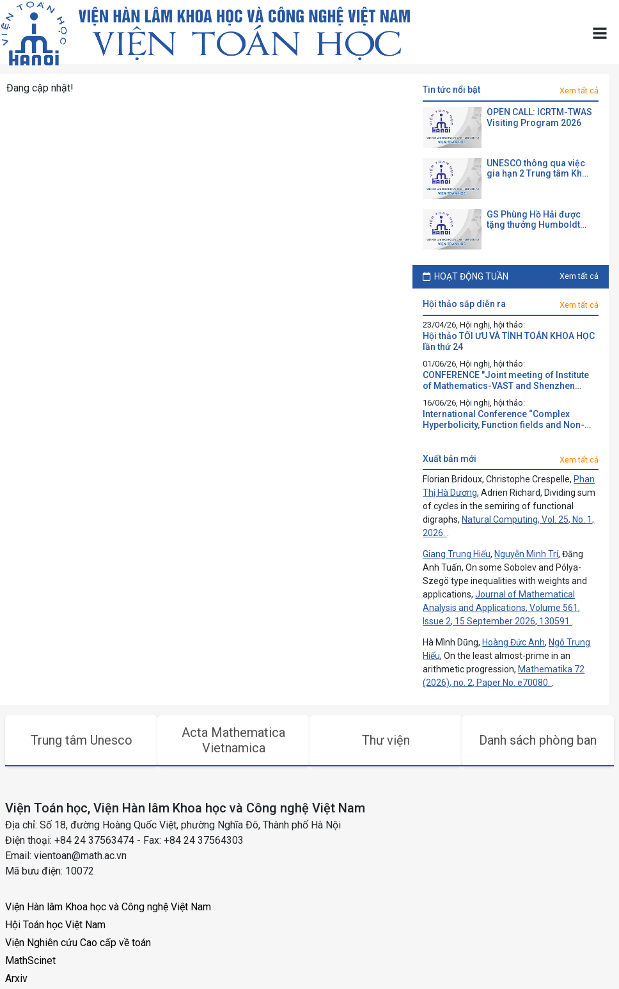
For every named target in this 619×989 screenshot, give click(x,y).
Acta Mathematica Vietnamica (233, 740)
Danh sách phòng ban (538, 740)
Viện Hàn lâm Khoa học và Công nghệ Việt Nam (108, 907)
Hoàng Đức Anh (513, 642)
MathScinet (30, 960)
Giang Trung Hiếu (456, 554)
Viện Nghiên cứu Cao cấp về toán (78, 943)
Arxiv (16, 978)
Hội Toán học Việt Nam (55, 925)
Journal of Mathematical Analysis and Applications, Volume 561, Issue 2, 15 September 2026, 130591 (501, 607)
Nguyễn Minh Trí (526, 554)
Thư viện (386, 740)
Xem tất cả (579, 90)
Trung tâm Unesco (81, 740)
